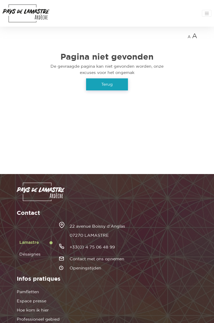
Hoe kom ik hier (33, 310)
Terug (107, 84)
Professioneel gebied (38, 319)
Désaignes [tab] (30, 254)
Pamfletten (28, 292)
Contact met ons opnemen (97, 259)
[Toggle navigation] (206, 13)
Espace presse (31, 301)
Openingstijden (85, 268)
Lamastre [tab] (29, 242)
